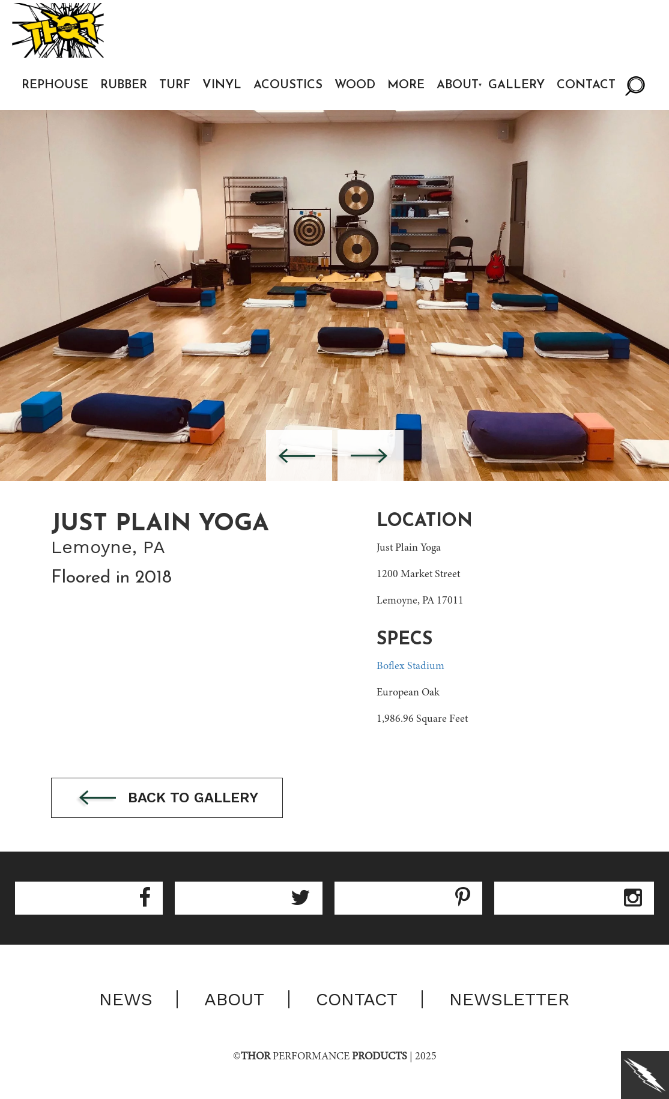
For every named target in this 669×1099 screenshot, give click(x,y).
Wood (354, 85)
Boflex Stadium (410, 666)
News (126, 999)
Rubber (123, 85)
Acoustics (287, 85)
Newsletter (509, 999)
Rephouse (55, 85)
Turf (174, 85)
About (458, 85)
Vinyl (221, 85)
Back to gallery (167, 798)
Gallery (516, 85)
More (406, 85)
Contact (586, 85)
